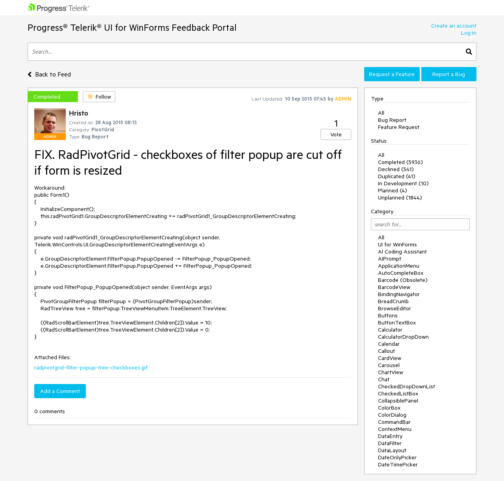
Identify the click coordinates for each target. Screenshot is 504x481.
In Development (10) (403, 183)
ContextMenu (394, 429)
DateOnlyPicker (397, 457)
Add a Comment (60, 391)
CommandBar (394, 421)
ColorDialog (392, 414)
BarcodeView (394, 287)
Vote (336, 134)
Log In (468, 32)
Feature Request (398, 127)
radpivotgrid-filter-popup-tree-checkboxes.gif (91, 367)
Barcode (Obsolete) (403, 279)
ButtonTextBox (397, 322)
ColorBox (389, 407)
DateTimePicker (398, 464)
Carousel (389, 365)
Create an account (453, 25)
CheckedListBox (398, 393)
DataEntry (390, 436)
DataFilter (390, 443)
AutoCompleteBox (400, 272)
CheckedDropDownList (406, 386)
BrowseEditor (394, 308)
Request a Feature (392, 74)
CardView (389, 358)
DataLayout (392, 450)
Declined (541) (396, 169)
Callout (386, 350)
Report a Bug (448, 74)
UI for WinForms (397, 244)
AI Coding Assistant (402, 251)
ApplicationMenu (398, 265)
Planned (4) (392, 190)
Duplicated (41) (396, 176)
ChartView (390, 372)
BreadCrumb (393, 301)
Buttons (388, 315)
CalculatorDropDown (403, 336)
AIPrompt (389, 258)
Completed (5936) (400, 162)
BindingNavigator (399, 294)
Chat (383, 379)
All (381, 112)
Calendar (389, 343)
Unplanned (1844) (400, 197)
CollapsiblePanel (398, 400)
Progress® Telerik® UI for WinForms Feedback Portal (132, 27)
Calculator (390, 329)
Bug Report (392, 119)
